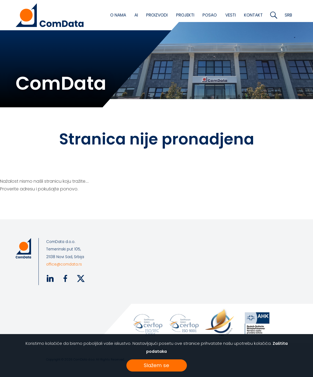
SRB (288, 15)
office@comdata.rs (64, 264)
